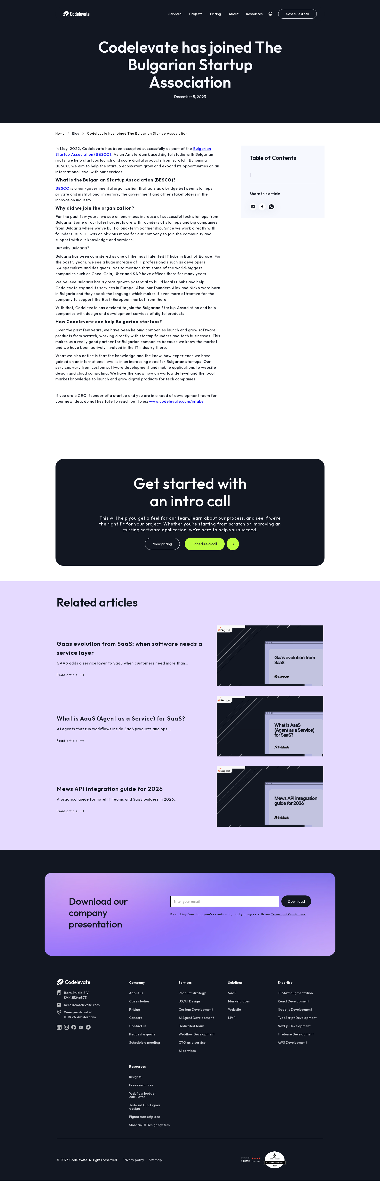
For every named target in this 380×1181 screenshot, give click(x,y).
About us (136, 993)
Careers (135, 1018)
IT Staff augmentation (295, 993)
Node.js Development (295, 1009)
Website (234, 1009)
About (233, 14)
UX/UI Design (189, 1001)
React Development (293, 1001)
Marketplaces (239, 1001)
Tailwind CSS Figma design (144, 1107)
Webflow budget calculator (142, 1095)
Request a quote (142, 1034)
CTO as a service (192, 1042)
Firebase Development (296, 1034)
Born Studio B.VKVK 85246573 (76, 995)
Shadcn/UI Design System (149, 1125)
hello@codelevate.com (82, 1005)
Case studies (139, 1001)
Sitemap (155, 1160)
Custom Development (196, 1009)
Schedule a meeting (144, 1042)
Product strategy (192, 993)
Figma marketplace (144, 1117)
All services (187, 1051)
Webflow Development (196, 1034)
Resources (254, 14)
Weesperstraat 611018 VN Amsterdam (80, 1014)
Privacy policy (133, 1160)
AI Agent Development (196, 1018)
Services (175, 14)
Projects (195, 14)
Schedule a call (297, 14)
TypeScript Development (297, 1018)
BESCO (62, 188)
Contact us (137, 1026)
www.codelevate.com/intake (176, 401)
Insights (135, 1077)
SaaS (232, 993)
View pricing (162, 544)
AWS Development (292, 1042)
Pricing (215, 14)
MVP (232, 1018)
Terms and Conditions (288, 914)
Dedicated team (191, 1026)
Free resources (141, 1085)
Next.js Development (294, 1026)
